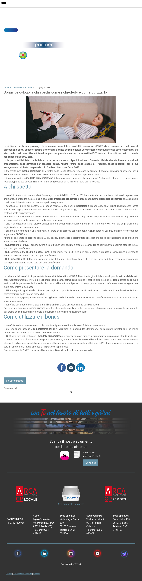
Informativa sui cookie (22, 574)
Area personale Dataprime (71, 504)
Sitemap (36, 574)
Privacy (9, 574)
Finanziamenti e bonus (18, 87)
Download (91, 462)
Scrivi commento (14, 380)
